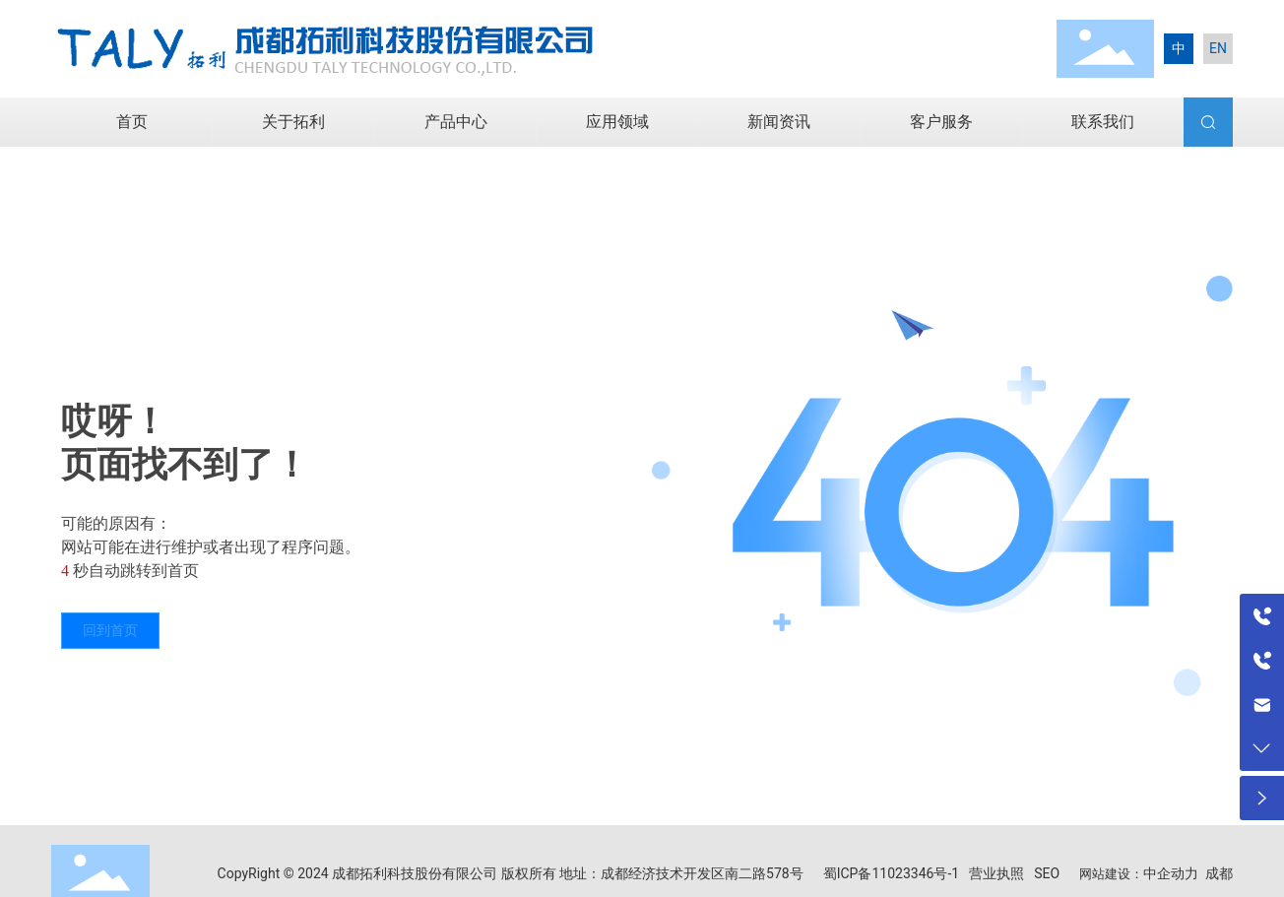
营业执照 (996, 873)
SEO (1046, 873)
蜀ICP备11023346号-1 (891, 873)
